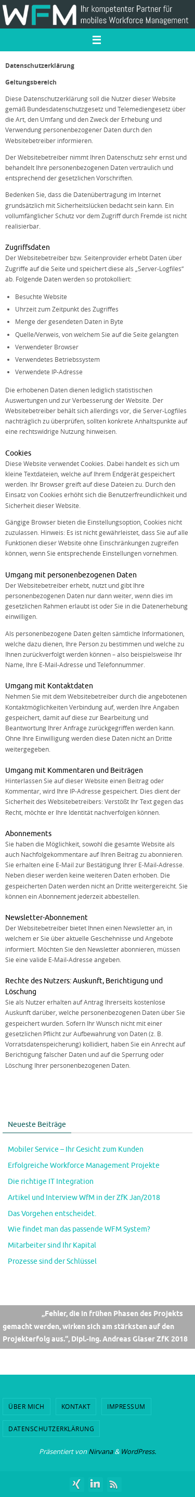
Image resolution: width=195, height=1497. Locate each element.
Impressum (126, 1406)
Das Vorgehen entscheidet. (52, 1213)
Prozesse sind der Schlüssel (52, 1261)
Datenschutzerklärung (51, 1428)
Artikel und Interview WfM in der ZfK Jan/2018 (84, 1197)
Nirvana (100, 1451)
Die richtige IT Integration (51, 1181)
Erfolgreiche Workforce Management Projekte (84, 1165)
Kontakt (76, 1406)
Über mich (26, 1406)
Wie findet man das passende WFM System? (79, 1229)
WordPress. (138, 1451)
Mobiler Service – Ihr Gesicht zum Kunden (76, 1149)
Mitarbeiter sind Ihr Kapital (52, 1245)
